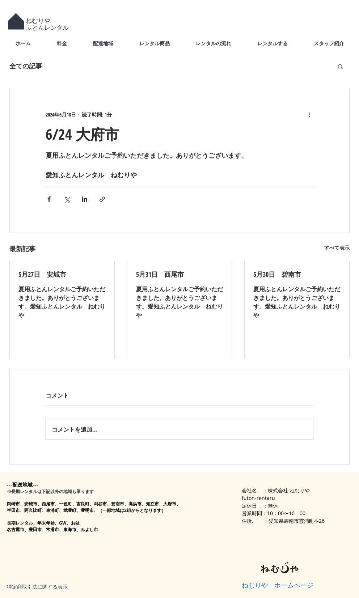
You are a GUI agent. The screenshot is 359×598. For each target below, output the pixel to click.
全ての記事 (25, 66)
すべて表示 (337, 247)
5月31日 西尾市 (160, 274)
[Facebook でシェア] (49, 199)
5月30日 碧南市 (277, 274)
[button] (340, 66)
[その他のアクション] (309, 114)
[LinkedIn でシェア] (84, 199)
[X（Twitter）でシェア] (66, 199)
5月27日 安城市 (42, 274)
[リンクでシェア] (102, 199)
